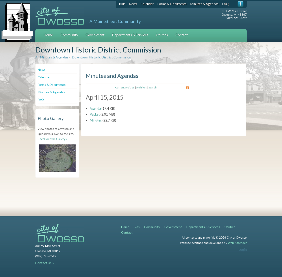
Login (242, 249)
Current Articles (124, 87)
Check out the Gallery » (52, 139)
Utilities (162, 35)
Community (69, 35)
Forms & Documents (172, 4)
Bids (122, 4)
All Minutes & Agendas (51, 57)
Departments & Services (130, 35)
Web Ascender (237, 243)
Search (152, 87)
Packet (95, 114)
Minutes (96, 120)
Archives (141, 87)
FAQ (225, 4)
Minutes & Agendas (204, 4)
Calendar (147, 4)
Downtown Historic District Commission (101, 57)
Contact (181, 35)
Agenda (95, 108)
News (133, 4)
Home (48, 35)
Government (94, 35)
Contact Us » (44, 263)
